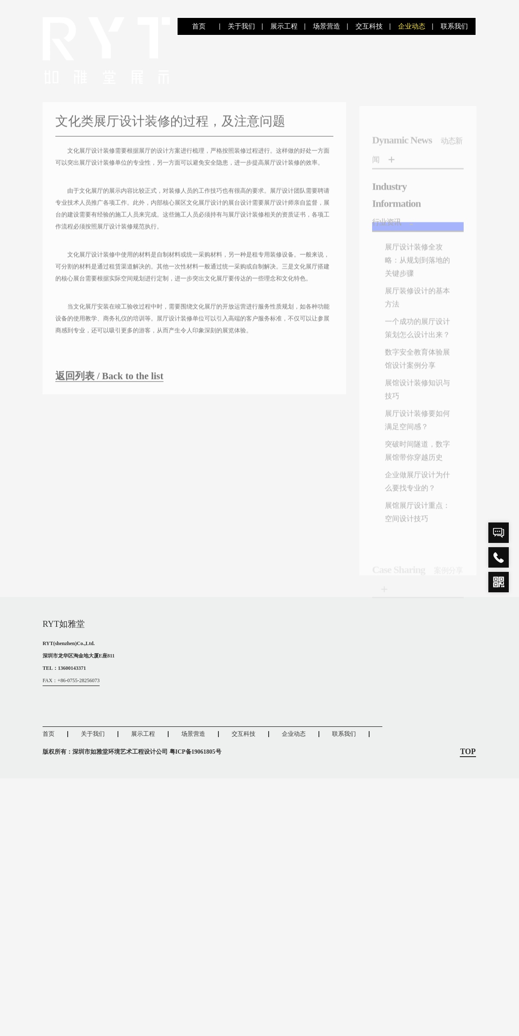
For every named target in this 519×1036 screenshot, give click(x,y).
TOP (468, 770)
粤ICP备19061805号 (195, 770)
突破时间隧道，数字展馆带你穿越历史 (415, 479)
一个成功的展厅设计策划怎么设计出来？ (415, 347)
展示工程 (284, 26)
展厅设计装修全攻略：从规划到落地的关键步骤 (415, 274)
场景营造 (326, 26)
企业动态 (411, 26)
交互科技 (369, 26)
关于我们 (241, 26)
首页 (199, 26)
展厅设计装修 (246, 221)
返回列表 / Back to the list (112, 382)
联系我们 (454, 26)
